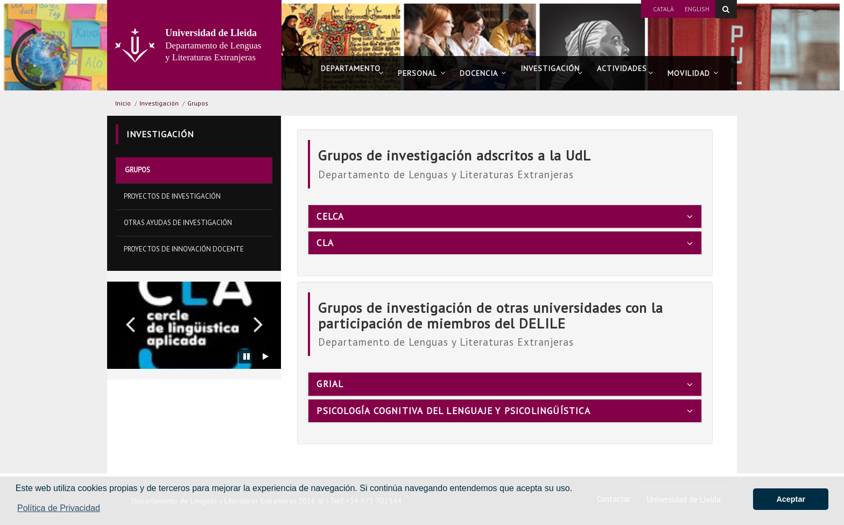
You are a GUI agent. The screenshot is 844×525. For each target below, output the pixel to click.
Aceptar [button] (790, 499)
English (697, 9)
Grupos (197, 103)
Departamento (352, 73)
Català (663, 9)
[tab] (504, 216)
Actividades (625, 73)
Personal (422, 73)
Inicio (123, 103)
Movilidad (693, 73)
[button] (130, 323)
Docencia (483, 73)
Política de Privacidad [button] (58, 508)
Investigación (552, 73)
